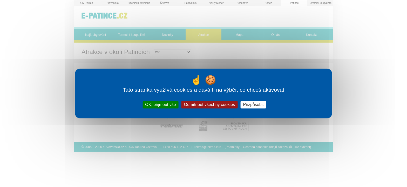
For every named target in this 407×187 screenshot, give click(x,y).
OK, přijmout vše (160, 104)
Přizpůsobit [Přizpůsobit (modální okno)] (253, 104)
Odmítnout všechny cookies (209, 104)
